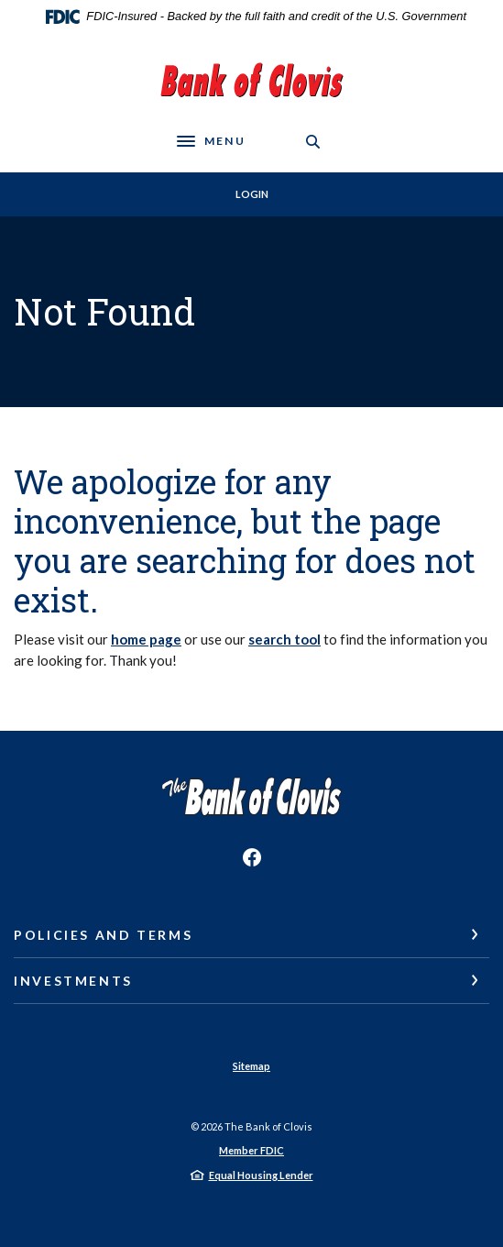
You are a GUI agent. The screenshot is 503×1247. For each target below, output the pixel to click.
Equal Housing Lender (261, 1175)
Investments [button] (73, 980)
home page (146, 639)
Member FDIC (251, 1150)
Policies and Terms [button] (103, 935)
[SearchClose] (313, 141)
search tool (284, 639)
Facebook (252, 857)
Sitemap (251, 1066)
